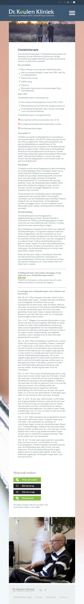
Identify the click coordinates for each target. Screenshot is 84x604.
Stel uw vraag (28, 492)
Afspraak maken (29, 479)
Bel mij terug (28, 486)
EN (62, 2)
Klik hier (22, 277)
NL (68, 2)
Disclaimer (51, 597)
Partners (64, 597)
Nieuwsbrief (28, 498)
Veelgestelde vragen (22, 597)
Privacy (39, 597)
